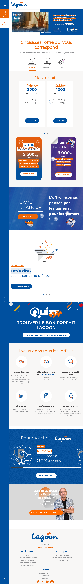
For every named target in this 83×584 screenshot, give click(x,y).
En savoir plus (21, 286)
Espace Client (4, 15)
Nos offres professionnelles (46, 513)
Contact (45, 578)
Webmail (4, 24)
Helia (61, 68)
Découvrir (28, 174)
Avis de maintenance (28, 558)
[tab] (44, 133)
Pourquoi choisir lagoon (62, 558)
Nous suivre (4, 580)
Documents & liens (28, 563)
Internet (32, 68)
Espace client (45, 573)
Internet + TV (47, 68)
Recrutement (62, 560)
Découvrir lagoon (62, 555)
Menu (4, 299)
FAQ (28, 555)
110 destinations (48, 374)
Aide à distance (27, 560)
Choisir (32, 121)
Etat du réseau (27, 565)
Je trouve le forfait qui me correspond (46, 335)
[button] (32, 63)
